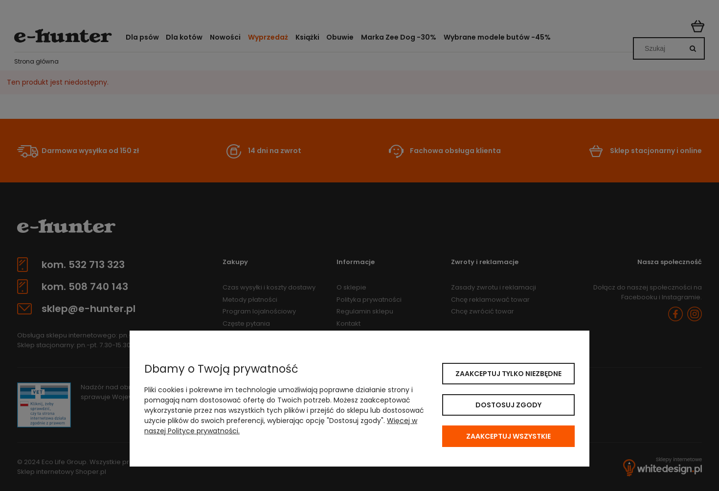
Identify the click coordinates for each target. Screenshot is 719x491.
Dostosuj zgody (508, 405)
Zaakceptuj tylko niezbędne (508, 374)
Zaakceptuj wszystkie (508, 436)
